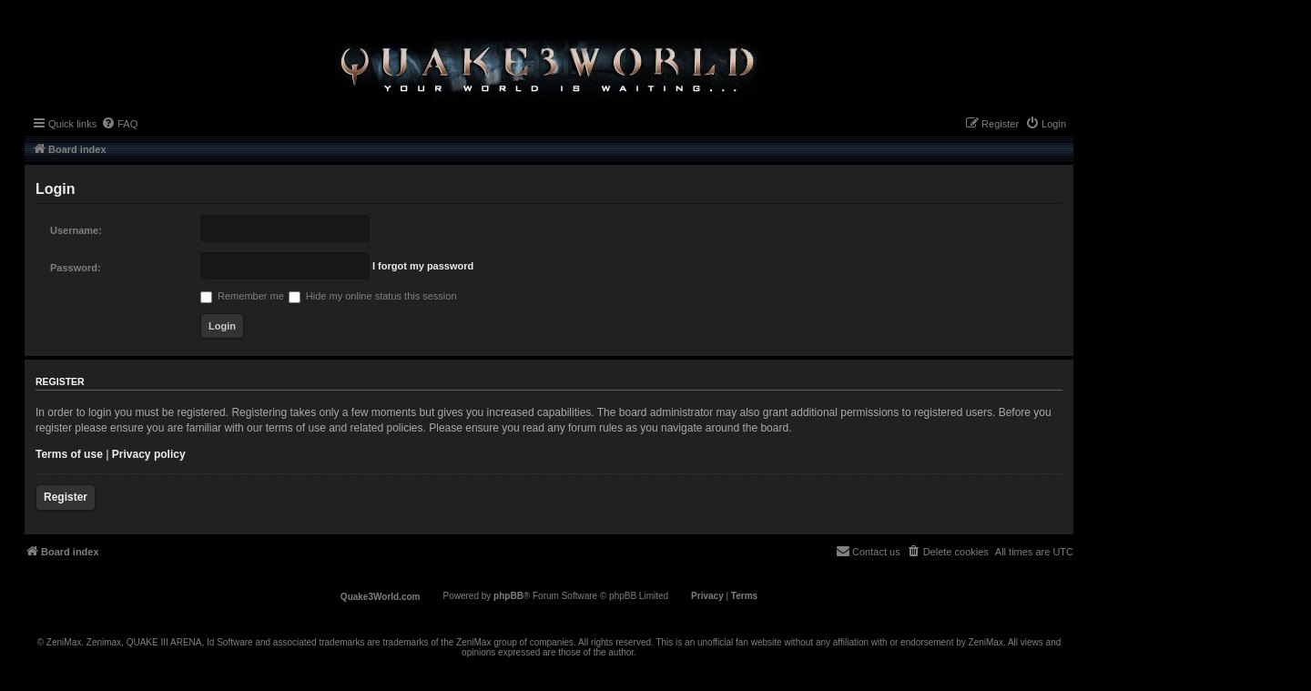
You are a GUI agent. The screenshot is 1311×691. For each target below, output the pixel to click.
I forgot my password (422, 265)
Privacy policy (149, 454)
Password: (75, 267)
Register (65, 497)
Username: (76, 230)
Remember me (242, 295)
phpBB (508, 596)
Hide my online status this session (373, 295)
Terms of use (69, 454)
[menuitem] (119, 124)
